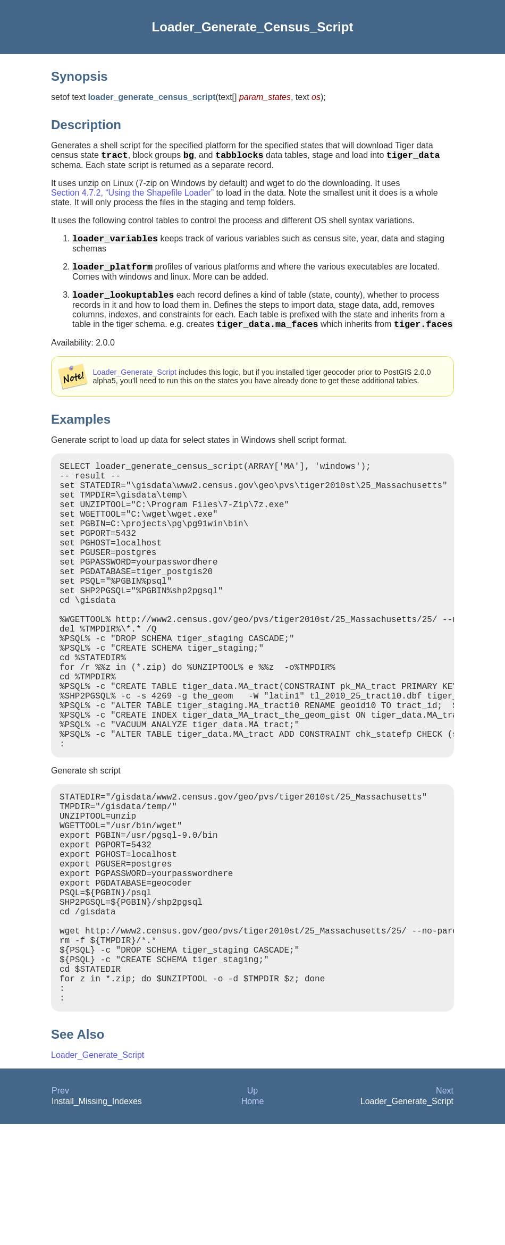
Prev (60, 1211)
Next (444, 1211)
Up (252, 1211)
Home (252, 1222)
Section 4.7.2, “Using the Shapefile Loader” (132, 194)
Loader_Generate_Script (135, 382)
